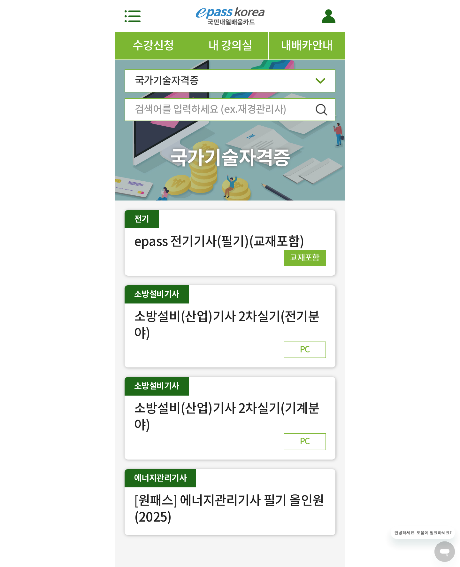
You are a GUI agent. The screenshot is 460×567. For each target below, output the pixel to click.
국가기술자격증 (230, 82)
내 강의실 (230, 45)
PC (305, 349)
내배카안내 (307, 45)
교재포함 (305, 257)
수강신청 (153, 45)
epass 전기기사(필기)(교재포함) (219, 241)
